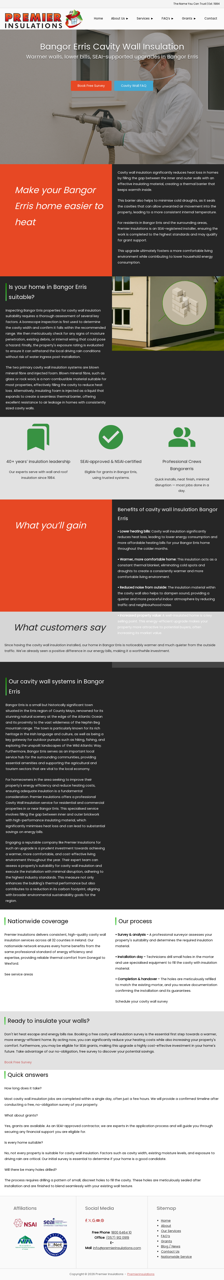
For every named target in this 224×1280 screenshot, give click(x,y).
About (166, 1225)
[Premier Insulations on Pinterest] (102, 1220)
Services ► (145, 18)
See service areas (18, 974)
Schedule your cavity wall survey (141, 1001)
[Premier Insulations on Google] (94, 1220)
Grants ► (189, 18)
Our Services (171, 1231)
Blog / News (170, 1246)
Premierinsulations (141, 1274)
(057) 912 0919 (117, 1237)
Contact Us (170, 1251)
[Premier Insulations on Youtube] (98, 1220)
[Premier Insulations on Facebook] (86, 1220)
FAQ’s (165, 1236)
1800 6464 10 (121, 1232)
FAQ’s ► (168, 18)
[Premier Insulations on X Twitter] (90, 1220)
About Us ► (120, 18)
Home (98, 18)
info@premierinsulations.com (117, 1248)
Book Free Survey (18, 1062)
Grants (166, 1241)
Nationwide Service (176, 1256)
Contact (210, 18)
